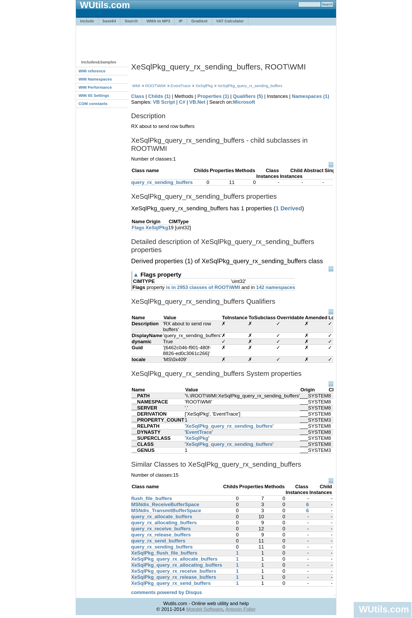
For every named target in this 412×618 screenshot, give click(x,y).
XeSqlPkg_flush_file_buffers (164, 553)
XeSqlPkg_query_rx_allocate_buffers (174, 559)
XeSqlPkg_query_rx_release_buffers (173, 577)
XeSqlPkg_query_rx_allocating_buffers (176, 565)
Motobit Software (204, 609)
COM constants (93, 103)
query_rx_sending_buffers (162, 182)
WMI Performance (95, 87)
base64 (109, 21)
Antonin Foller (240, 609)
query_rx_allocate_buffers (161, 516)
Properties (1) (213, 96)
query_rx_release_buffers (161, 534)
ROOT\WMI (155, 85)
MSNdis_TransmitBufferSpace (166, 510)
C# (182, 102)
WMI (136, 85)
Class (137, 96)
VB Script (164, 102)
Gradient (199, 21)
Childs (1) (159, 96)
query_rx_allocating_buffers (164, 522)
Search (131, 21)
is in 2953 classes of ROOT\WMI (203, 287)
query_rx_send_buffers (158, 541)
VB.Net (197, 102)
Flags (138, 227)
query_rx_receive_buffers (161, 528)
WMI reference (92, 71)
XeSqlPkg (204, 85)
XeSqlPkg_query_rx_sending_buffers (250, 85)
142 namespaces (275, 287)
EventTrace (180, 85)
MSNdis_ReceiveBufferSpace (165, 504)
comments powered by (166, 592)
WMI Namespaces (95, 79)
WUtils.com (384, 609)
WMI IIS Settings (94, 95)
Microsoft (244, 102)
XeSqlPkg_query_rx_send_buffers (171, 583)
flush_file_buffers (151, 498)
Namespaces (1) (310, 96)
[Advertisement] (206, 40)
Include (87, 21)
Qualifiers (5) (248, 96)
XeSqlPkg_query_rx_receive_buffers (173, 571)
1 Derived (289, 208)
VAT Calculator (230, 21)
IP (181, 21)
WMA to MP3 (158, 21)
